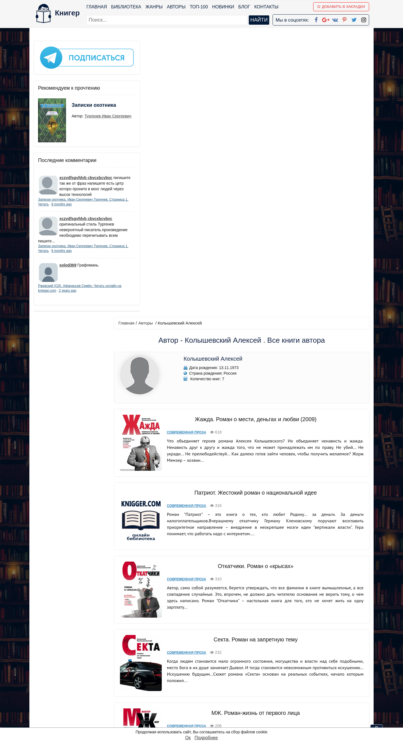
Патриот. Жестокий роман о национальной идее (256, 215)
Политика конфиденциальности (312, 679)
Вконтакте (210, 693)
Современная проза (189, 155)
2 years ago (84, 296)
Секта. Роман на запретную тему (256, 362)
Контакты (267, 6)
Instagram (209, 715)
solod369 (67, 270)
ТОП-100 (199, 6)
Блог (244, 6)
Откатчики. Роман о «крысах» (256, 289)
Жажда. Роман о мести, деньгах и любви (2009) (256, 142)
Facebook (209, 671)
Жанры (154, 6)
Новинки (223, 6)
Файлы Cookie (293, 686)
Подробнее (206, 737)
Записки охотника (83, 102)
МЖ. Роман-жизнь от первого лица (256, 436)
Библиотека (126, 6)
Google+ (209, 679)
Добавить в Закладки (341, 6)
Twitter (206, 708)
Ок (188, 737)
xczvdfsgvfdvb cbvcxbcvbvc (85, 172)
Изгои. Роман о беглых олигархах (256, 577)
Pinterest (208, 701)
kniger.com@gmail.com (315, 671)
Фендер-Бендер (256, 509)
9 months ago (81, 204)
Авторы (176, 6)
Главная (97, 6)
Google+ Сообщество (223, 686)
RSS (204, 722)
